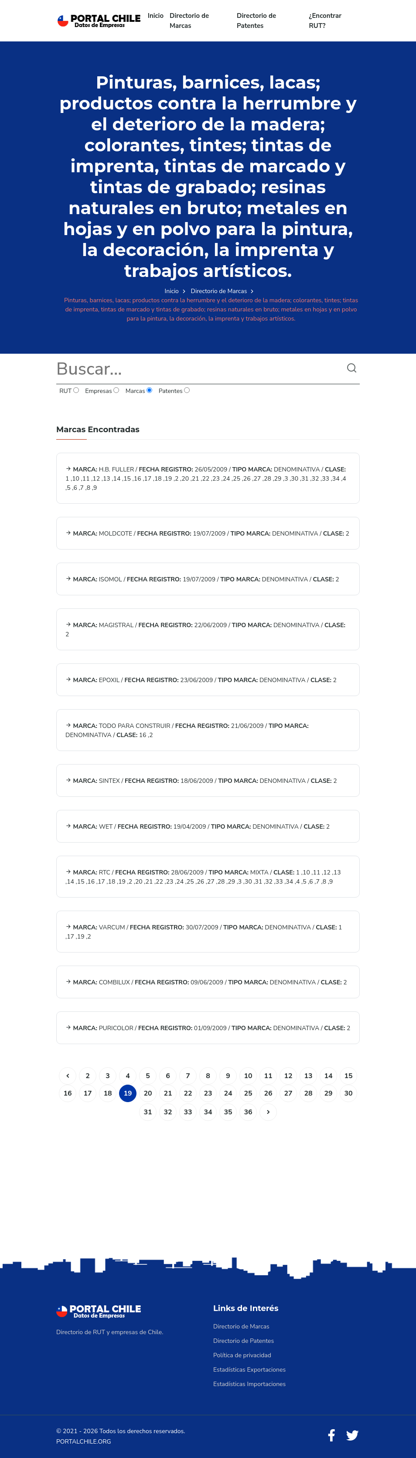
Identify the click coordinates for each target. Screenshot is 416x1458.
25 (248, 1093)
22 (188, 1093)
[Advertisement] (208, 1186)
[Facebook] (331, 1436)
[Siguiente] (268, 1112)
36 (248, 1112)
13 (308, 1076)
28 (308, 1093)
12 (288, 1076)
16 (67, 1093)
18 (107, 1093)
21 (168, 1093)
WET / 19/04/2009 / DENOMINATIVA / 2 (197, 827)
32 (168, 1112)
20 (147, 1093)
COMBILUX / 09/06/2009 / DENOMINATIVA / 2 (206, 982)
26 (268, 1093)
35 (228, 1112)
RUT (69, 391)
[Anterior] (67, 1076)
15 (348, 1076)
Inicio (156, 15)
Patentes (174, 391)
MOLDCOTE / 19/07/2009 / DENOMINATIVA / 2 (207, 533)
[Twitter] (352, 1436)
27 (288, 1093)
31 (147, 1112)
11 (268, 1076)
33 (188, 1112)
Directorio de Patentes (256, 20)
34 (208, 1112)
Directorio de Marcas (189, 20)
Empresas (102, 391)
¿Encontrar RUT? (325, 20)
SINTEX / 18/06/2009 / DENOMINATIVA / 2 (201, 781)
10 (248, 1076)
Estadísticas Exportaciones (249, 1370)
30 (348, 1093)
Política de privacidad (242, 1355)
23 (208, 1093)
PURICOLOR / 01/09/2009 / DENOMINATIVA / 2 (208, 1028)
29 (328, 1093)
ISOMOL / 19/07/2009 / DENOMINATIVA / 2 (202, 579)
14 (328, 1076)
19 (127, 1093)
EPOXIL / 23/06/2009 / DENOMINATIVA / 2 (201, 680)
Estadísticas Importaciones (249, 1384)
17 (87, 1093)
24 (228, 1093)
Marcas (139, 391)
